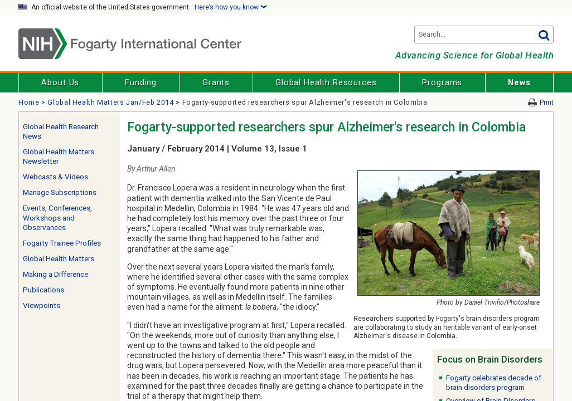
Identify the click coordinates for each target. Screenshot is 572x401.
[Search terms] (484, 34)
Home (29, 102)
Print (547, 102)
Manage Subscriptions (59, 192)
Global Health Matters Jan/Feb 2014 (110, 102)
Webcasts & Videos (55, 177)
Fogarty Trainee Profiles (62, 243)
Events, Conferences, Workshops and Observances (57, 218)
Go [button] (543, 34)
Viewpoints (41, 305)
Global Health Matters (58, 259)
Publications (43, 290)
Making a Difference (55, 274)
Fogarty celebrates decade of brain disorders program (493, 383)
